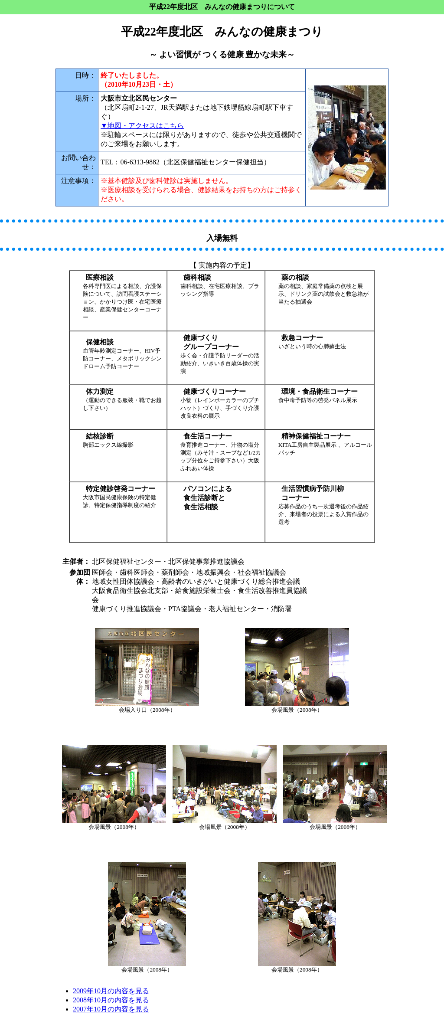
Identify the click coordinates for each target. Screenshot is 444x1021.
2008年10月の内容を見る (111, 1000)
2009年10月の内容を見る (111, 991)
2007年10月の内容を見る (111, 1009)
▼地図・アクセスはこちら (142, 125)
